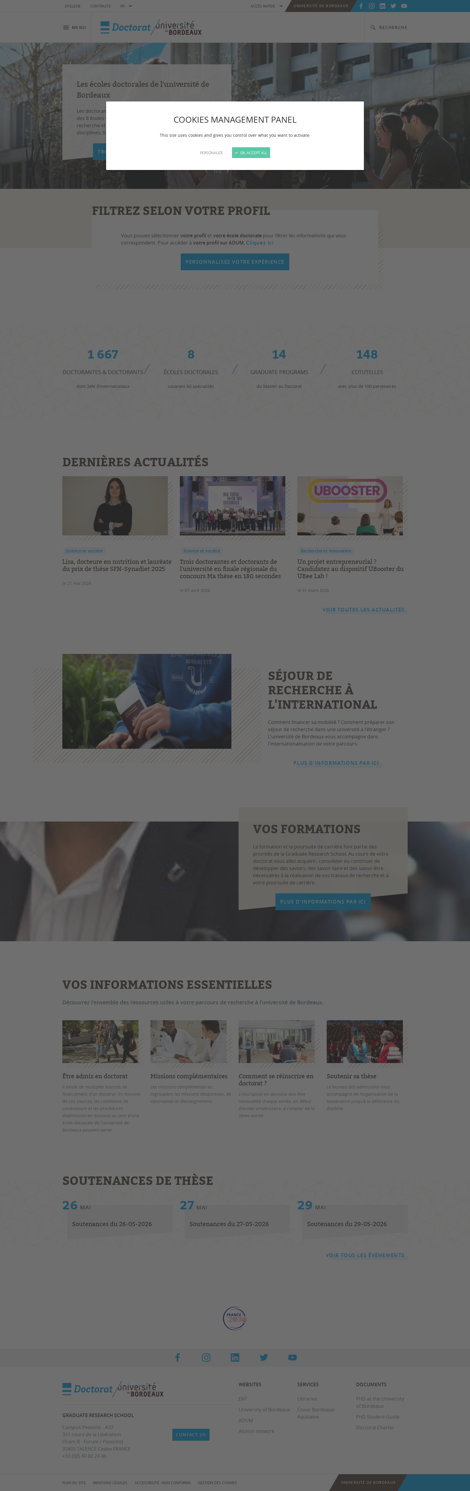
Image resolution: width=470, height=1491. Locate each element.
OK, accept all (251, 152)
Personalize (211, 152)
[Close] (235, 745)
